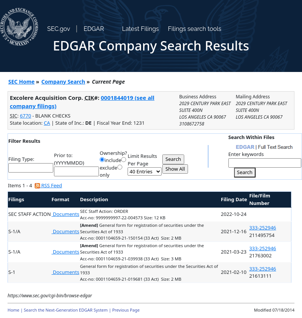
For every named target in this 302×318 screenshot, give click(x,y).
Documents (65, 214)
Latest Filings (140, 28)
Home (13, 310)
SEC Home (21, 81)
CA (47, 122)
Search (245, 172)
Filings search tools (195, 28)
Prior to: (63, 155)
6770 (25, 115)
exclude (108, 167)
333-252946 (262, 227)
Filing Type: (21, 159)
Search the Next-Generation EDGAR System (66, 310)
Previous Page (126, 310)
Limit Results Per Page (142, 160)
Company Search (63, 81)
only (104, 174)
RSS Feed (48, 185)
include (113, 160)
